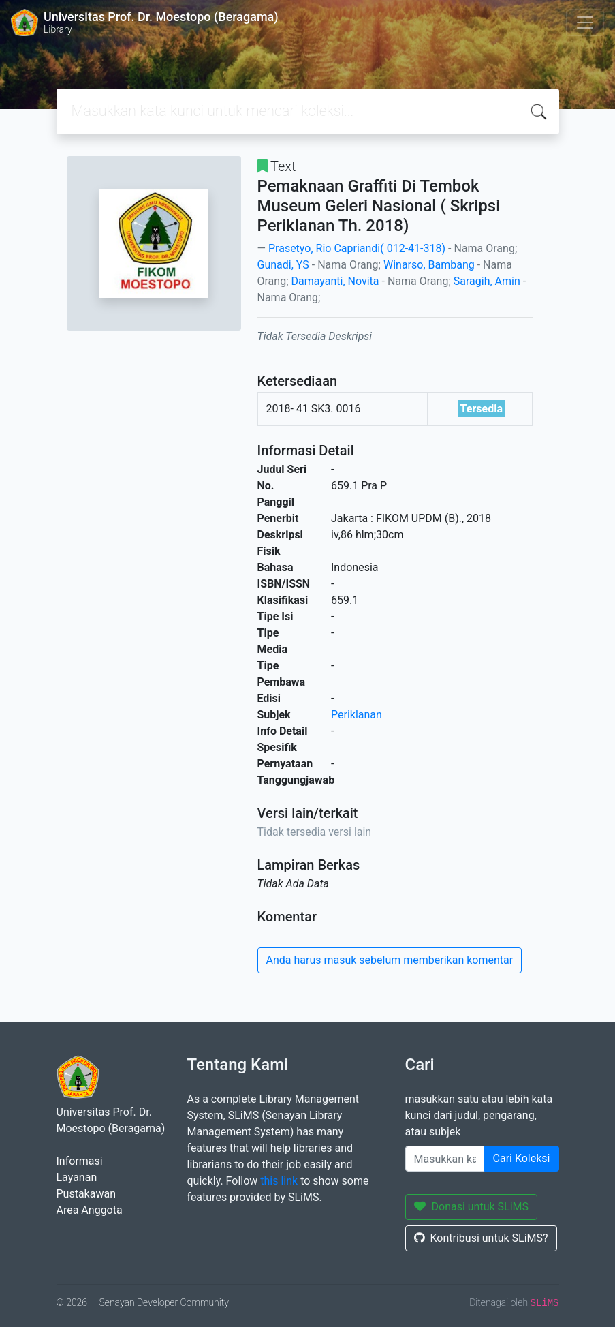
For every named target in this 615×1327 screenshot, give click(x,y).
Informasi (80, 1161)
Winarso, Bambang (429, 264)
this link (279, 1180)
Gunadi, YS (283, 264)
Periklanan (356, 714)
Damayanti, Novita (335, 281)
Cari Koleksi (521, 1158)
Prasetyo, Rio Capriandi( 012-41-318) (356, 248)
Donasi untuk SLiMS (471, 1206)
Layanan (77, 1177)
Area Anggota (90, 1210)
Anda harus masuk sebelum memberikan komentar (390, 960)
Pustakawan (86, 1193)
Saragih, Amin (487, 281)
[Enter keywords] (445, 1159)
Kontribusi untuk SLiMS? (481, 1238)
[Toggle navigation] (585, 22)
